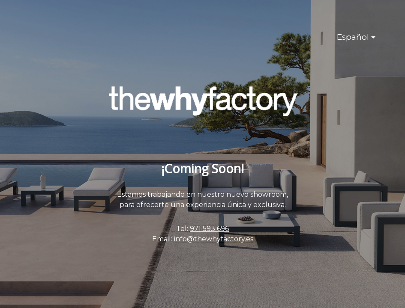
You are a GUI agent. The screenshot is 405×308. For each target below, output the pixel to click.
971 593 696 (209, 229)
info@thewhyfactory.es (213, 239)
